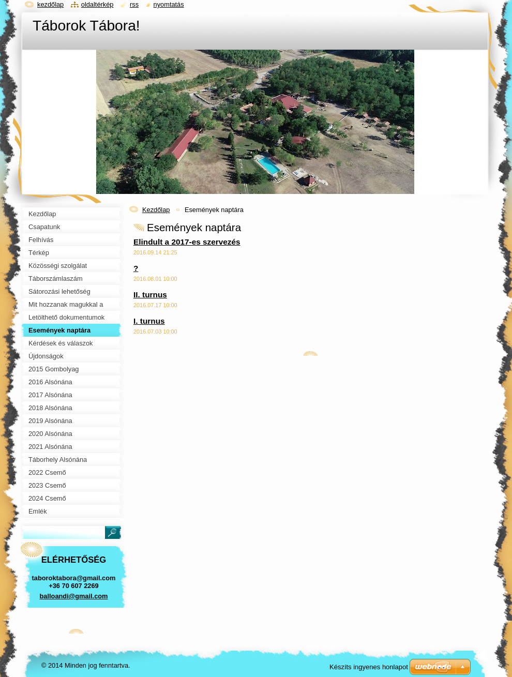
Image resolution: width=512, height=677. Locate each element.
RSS (134, 4)
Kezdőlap (156, 210)
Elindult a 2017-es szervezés (186, 241)
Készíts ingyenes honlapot (368, 667)
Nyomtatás (169, 4)
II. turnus (150, 294)
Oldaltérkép (97, 4)
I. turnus (149, 321)
